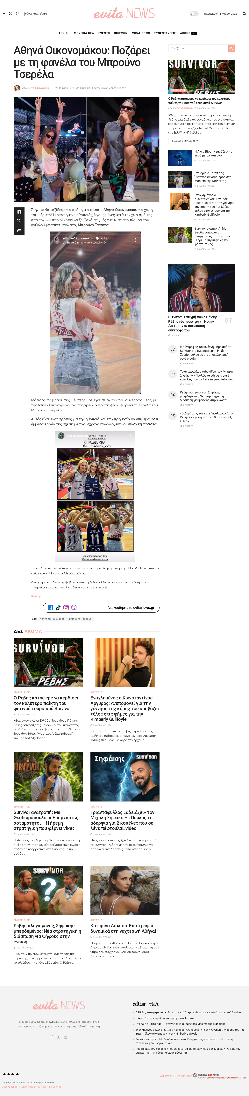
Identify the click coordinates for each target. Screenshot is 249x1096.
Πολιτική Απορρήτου (29, 1087)
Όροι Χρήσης (9, 1087)
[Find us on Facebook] (4, 13)
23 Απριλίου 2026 (205, 249)
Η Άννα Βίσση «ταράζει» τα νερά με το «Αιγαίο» (213, 153)
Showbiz (85, 88)
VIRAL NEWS (141, 33)
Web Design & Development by (203, 1076)
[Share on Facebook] (19, 212)
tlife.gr (36, 596)
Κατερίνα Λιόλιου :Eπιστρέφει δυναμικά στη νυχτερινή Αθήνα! (123, 928)
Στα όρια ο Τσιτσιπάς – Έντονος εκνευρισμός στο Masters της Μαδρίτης (213, 177)
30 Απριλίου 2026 (205, 108)
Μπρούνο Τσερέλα (80, 619)
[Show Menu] (51, 33)
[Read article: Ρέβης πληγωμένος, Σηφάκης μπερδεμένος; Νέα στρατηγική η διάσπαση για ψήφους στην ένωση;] (48, 890)
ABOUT (188, 33)
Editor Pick (22, 692)
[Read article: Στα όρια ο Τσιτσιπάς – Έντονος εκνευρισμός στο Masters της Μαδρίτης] (180, 179)
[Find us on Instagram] (17, 13)
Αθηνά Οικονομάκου (52, 619)
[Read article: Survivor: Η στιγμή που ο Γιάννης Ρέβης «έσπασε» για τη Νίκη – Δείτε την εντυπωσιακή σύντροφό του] (201, 288)
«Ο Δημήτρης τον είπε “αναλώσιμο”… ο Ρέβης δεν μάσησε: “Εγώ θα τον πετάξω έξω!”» (207, 417)
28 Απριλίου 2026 (205, 161)
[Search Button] (244, 13)
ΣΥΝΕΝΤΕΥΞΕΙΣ (165, 33)
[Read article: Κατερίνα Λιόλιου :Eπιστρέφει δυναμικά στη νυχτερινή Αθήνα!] (125, 890)
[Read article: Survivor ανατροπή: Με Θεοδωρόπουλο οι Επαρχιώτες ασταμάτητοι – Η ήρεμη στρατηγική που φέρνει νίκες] (48, 776)
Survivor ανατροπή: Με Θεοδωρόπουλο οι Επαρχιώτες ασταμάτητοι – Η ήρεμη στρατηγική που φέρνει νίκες (46, 820)
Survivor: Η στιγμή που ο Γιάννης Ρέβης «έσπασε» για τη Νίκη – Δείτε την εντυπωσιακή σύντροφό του (192, 323)
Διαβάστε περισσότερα (187, 140)
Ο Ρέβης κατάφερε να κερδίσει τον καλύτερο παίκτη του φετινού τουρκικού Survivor (46, 703)
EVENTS (104, 33)
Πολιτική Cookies (51, 1087)
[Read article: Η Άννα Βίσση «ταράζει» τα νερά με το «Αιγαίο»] (180, 158)
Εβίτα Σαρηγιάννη (38, 88)
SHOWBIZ (121, 33)
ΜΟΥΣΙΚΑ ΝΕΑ (84, 33)
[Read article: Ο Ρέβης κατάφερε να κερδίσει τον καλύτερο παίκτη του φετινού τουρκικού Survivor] (48, 662)
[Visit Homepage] (124, 14)
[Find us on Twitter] (10, 13)
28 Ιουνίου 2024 (65, 88)
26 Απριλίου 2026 (205, 186)
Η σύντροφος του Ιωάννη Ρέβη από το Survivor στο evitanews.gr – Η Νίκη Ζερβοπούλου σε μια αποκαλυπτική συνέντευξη (205, 352)
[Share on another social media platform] (19, 230)
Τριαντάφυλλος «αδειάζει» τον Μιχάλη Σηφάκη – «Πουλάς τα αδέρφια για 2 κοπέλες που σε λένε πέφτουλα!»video (122, 820)
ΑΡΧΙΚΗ (64, 33)
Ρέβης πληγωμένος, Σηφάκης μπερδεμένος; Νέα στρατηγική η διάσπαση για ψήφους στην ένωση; (47, 934)
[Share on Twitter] (19, 221)
